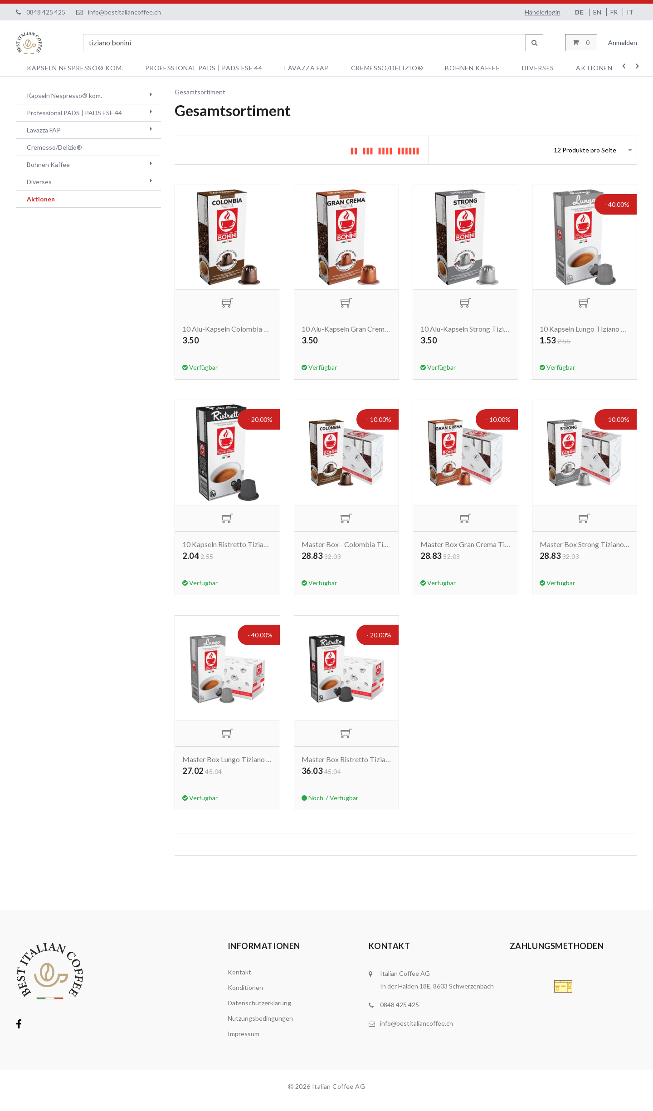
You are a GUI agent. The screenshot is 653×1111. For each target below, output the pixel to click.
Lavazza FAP (306, 68)
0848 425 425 (45, 12)
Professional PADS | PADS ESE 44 (204, 68)
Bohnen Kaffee (472, 68)
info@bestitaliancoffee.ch (124, 12)
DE (580, 12)
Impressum (243, 1042)
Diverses (538, 68)
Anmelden (622, 42)
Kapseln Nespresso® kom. (75, 68)
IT (630, 12)
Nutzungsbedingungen (260, 1026)
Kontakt (239, 980)
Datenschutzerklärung (259, 1011)
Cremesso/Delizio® (387, 68)
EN (598, 12)
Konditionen (245, 995)
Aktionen (594, 68)
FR (614, 12)
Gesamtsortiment (200, 92)
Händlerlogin (542, 12)
